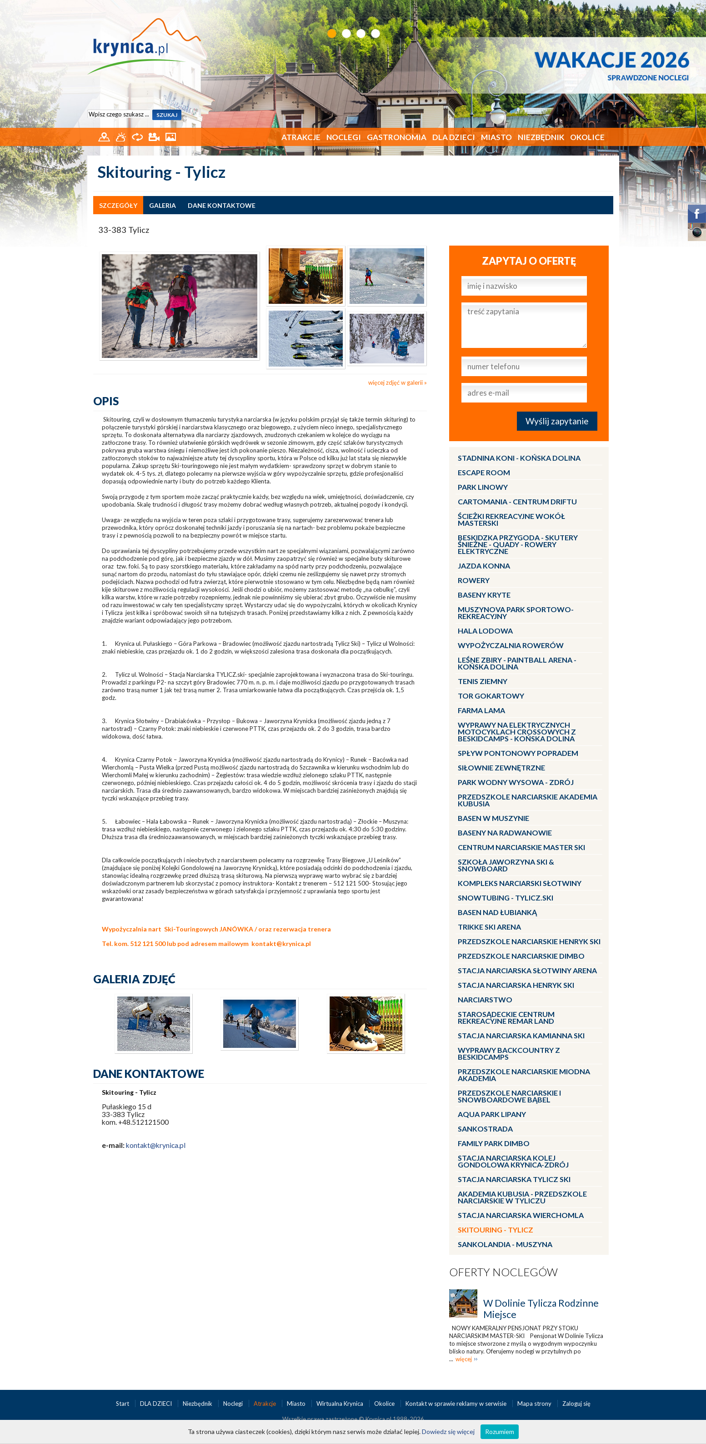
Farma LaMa (481, 710)
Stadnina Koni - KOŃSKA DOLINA (519, 457)
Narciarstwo (485, 999)
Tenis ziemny (482, 681)
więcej (464, 1359)
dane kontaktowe (221, 205)
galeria (162, 205)
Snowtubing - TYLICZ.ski (505, 897)
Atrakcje (300, 137)
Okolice (587, 137)
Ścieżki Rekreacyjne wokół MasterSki (511, 519)
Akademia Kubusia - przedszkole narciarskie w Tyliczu (522, 1197)
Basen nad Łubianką (497, 912)
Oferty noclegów (503, 1271)
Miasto (496, 137)
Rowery (474, 580)
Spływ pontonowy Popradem (518, 753)
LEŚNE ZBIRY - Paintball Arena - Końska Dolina (517, 663)
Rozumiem (499, 1431)
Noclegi (343, 137)
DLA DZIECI (453, 137)
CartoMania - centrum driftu (517, 501)
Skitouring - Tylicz (495, 1229)
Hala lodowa (485, 630)
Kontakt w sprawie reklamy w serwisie (457, 1403)
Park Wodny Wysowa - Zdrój (516, 782)
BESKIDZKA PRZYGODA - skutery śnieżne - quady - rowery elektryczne (518, 544)
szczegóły (118, 205)
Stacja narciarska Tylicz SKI (514, 1179)
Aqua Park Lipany (492, 1114)
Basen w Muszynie (493, 818)
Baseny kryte (484, 594)
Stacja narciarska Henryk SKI (516, 985)
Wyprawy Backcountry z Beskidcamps (509, 1053)
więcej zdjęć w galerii (395, 382)
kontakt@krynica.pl (281, 943)
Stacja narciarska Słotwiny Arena (527, 970)
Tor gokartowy (491, 695)
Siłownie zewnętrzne (501, 767)
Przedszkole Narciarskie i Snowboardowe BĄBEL (509, 1096)
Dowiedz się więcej (448, 1431)
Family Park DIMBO (494, 1143)
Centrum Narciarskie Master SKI (521, 847)
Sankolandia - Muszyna (505, 1244)
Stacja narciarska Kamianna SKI (521, 1035)
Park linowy (483, 487)
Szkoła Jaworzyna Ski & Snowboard (506, 865)
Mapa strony (534, 1403)
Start (123, 1403)
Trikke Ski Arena (489, 926)
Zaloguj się (576, 1403)
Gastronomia (396, 137)
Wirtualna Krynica (340, 1403)
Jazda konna (484, 565)
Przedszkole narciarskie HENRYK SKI (529, 941)
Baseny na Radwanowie (505, 832)
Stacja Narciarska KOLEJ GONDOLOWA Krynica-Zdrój (513, 1161)
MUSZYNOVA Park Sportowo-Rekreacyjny (516, 612)
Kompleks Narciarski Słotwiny (519, 883)
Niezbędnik (541, 137)
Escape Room (484, 472)
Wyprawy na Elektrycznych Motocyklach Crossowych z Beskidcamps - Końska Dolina (517, 731)
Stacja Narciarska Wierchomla (521, 1215)
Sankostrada (485, 1128)
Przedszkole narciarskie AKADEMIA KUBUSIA (527, 800)
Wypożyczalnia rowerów (511, 645)
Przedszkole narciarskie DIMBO (521, 955)
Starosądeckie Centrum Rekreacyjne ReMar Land (506, 1017)
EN (607, 8)
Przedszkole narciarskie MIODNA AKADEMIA (524, 1074)
